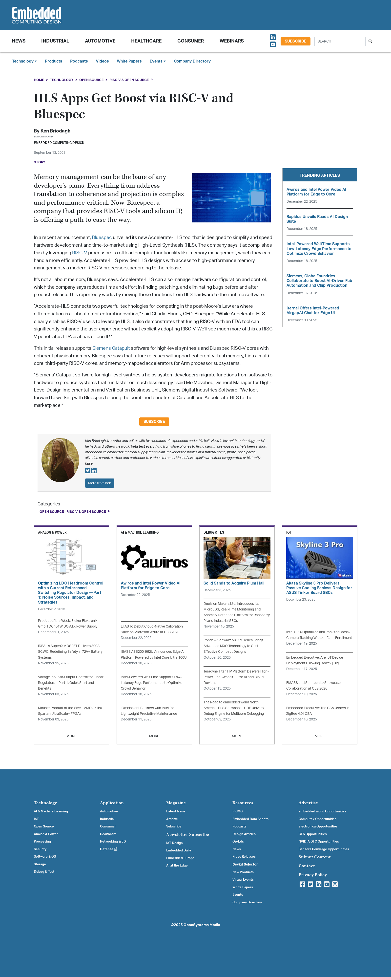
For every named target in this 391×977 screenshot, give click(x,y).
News (236, 849)
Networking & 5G (113, 841)
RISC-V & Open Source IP (131, 80)
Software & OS (45, 856)
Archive (172, 819)
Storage (40, 864)
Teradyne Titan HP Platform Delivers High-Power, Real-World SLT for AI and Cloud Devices (236, 677)
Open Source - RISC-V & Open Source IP (75, 512)
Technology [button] (24, 61)
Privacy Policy (313, 875)
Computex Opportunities (317, 819)
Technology (61, 80)
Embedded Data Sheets (250, 819)
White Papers (129, 61)
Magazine (176, 803)
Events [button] (158, 61)
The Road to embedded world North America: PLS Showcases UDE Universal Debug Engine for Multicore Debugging (235, 708)
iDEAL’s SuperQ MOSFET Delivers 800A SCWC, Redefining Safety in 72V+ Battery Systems (70, 651)
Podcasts (79, 61)
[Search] (340, 41)
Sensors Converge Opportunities (324, 849)
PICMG (237, 811)
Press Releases (244, 856)
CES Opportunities (313, 834)
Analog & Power (46, 834)
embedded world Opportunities (322, 811)
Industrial (55, 41)
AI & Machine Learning (51, 811)
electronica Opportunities (318, 826)
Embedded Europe (180, 858)
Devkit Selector (245, 864)
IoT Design (174, 843)
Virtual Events (243, 879)
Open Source (91, 80)
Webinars (232, 41)
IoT (36, 819)
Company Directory (192, 61)
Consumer (190, 41)
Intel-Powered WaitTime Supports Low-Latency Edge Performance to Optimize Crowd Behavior (151, 682)
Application (112, 803)
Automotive (100, 41)
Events (237, 894)
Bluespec (102, 237)
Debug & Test (44, 871)
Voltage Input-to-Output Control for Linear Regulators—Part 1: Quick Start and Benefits (70, 682)
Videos (102, 61)
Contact (307, 866)
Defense (108, 849)
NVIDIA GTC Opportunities (319, 841)
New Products (243, 872)
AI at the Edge (177, 865)
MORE (71, 736)
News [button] (18, 41)
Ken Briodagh (55, 131)
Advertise (308, 803)
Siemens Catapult (110, 348)
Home (39, 80)
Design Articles (244, 834)
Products (53, 61)
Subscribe (295, 41)
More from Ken (99, 483)
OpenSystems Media (202, 925)
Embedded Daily (178, 850)
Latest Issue (175, 811)
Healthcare (146, 41)
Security (40, 849)
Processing (42, 841)
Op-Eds (238, 841)
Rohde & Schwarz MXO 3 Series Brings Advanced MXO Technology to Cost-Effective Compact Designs (233, 645)
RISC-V (79, 253)
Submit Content (315, 857)
